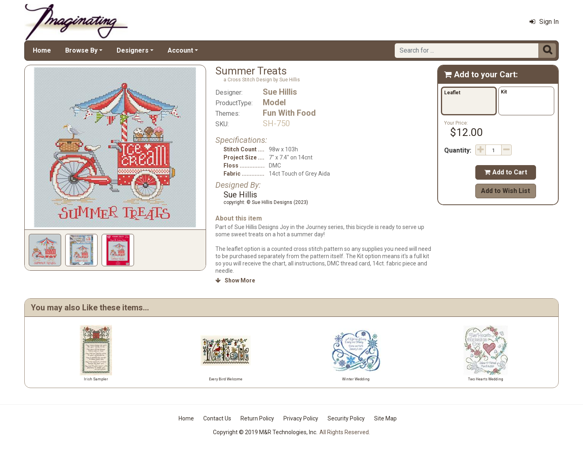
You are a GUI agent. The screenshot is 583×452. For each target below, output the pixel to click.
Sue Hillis (280, 92)
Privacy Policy (300, 418)
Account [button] (180, 50)
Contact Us (217, 418)
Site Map (385, 418)
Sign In (544, 21)
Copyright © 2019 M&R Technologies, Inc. (265, 432)
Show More (235, 280)
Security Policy (346, 418)
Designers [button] (133, 50)
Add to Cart (505, 172)
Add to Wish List (505, 191)
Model (274, 102)
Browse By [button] (81, 50)
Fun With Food (289, 113)
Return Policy (257, 418)
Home (42, 50)
